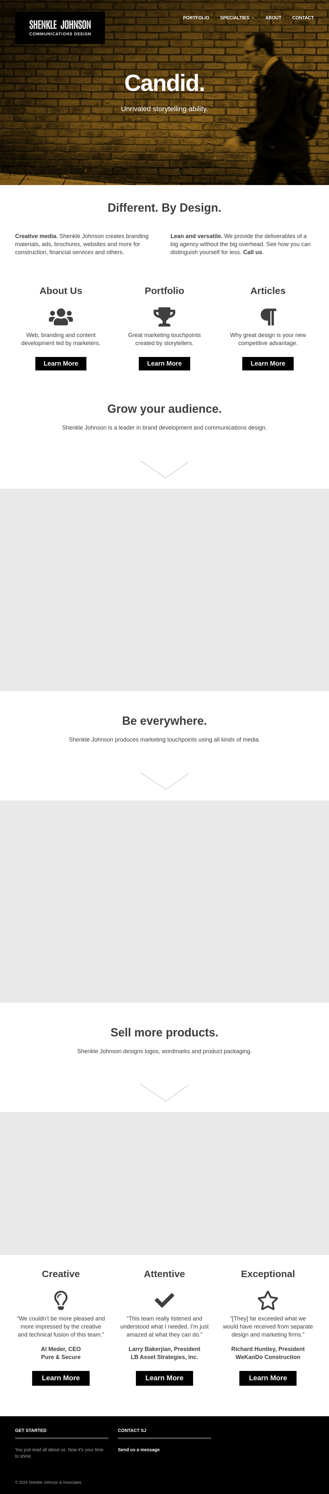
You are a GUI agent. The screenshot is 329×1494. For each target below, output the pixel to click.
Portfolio (196, 17)
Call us (252, 252)
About (273, 17)
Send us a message (139, 1449)
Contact (303, 17)
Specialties (234, 17)
